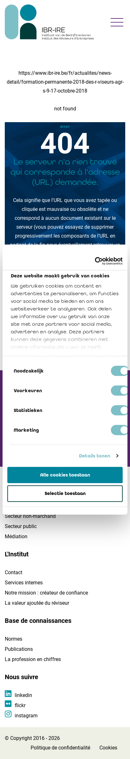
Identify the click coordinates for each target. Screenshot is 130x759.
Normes (13, 639)
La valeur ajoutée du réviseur (37, 603)
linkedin (23, 695)
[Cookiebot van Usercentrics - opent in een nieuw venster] (95, 261)
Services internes (24, 583)
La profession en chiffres (33, 659)
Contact (13, 572)
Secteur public (21, 526)
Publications (19, 649)
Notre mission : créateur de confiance (46, 593)
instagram (26, 716)
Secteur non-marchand (30, 516)
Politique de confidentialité (60, 748)
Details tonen (94, 456)
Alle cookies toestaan (65, 474)
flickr (20, 705)
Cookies (108, 748)
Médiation (16, 536)
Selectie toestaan (65, 493)
